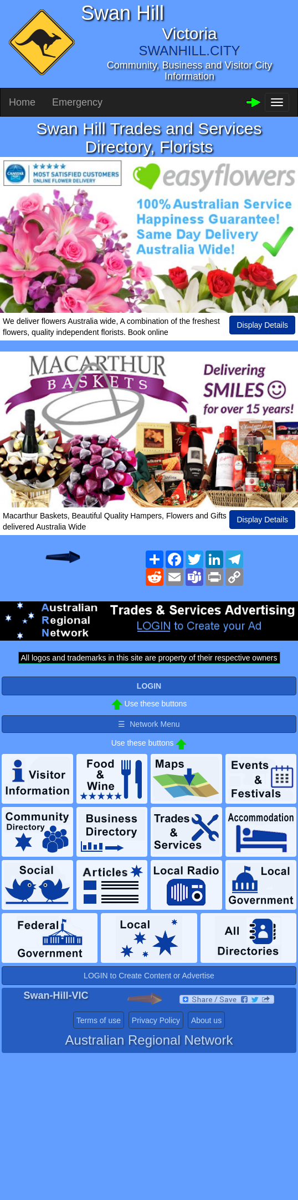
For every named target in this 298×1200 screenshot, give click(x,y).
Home (22, 102)
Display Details (262, 325)
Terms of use (98, 1020)
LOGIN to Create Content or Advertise (149, 975)
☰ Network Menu (148, 724)
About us (206, 1020)
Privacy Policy (156, 1020)
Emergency (77, 102)
